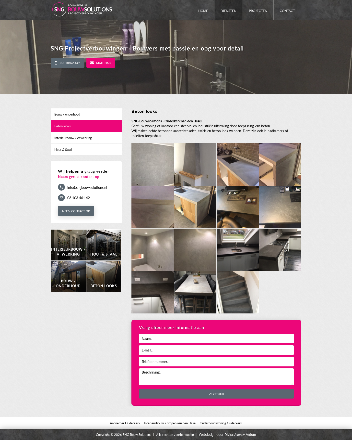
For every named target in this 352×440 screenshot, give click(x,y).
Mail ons (103, 63)
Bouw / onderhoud (67, 114)
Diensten (228, 11)
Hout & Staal (63, 150)
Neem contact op (76, 211)
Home (203, 11)
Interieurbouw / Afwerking (73, 138)
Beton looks (62, 126)
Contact (287, 11)
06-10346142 (70, 63)
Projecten (258, 11)
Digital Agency (234, 435)
